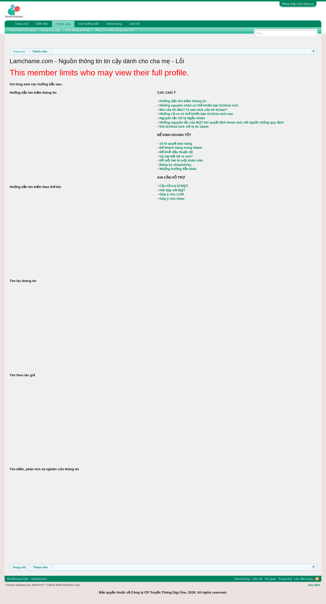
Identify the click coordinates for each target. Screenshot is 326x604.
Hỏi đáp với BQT (172, 190)
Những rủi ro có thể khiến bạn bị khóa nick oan (196, 114)
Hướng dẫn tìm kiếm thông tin (182, 101)
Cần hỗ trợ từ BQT (173, 186)
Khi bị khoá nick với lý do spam (184, 126)
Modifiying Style (18, 578)
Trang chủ (22, 23)
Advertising (114, 23)
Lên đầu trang (303, 578)
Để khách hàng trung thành (180, 148)
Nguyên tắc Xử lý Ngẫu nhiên (182, 118)
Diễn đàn (42, 23)
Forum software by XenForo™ (43, 584)
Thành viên (63, 23)
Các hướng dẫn (88, 23)
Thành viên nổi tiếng (22, 30)
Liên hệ (134, 23)
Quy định (314, 584)
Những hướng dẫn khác (178, 169)
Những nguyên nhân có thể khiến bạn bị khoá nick (198, 105)
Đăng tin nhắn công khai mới (115, 30)
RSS (317, 579)
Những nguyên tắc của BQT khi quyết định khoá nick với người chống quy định (221, 122)
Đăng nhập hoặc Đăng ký (298, 3)
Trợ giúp (270, 578)
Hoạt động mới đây (77, 30)
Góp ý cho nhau (171, 198)
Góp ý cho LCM (171, 194)
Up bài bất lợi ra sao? (176, 156)
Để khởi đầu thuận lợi (176, 152)
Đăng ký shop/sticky (175, 165)
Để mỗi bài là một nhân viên (181, 160)
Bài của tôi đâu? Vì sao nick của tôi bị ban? (193, 110)
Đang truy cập (51, 30)
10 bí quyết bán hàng (175, 143)
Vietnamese (39, 578)
